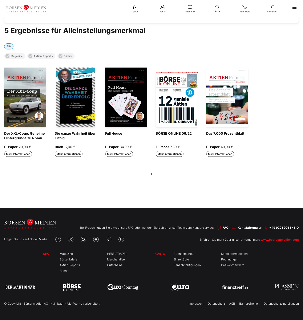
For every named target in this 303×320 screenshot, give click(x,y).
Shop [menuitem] (135, 8)
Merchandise (116, 259)
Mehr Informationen (18, 153)
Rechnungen (229, 259)
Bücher (65, 56)
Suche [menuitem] (217, 8)
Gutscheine (114, 265)
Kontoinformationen (234, 253)
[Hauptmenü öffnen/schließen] (294, 8)
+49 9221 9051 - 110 (284, 227)
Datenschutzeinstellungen (281, 303)
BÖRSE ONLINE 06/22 (174, 133)
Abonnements (183, 253)
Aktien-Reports (40, 56)
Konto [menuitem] (162, 8)
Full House (113, 133)
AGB (232, 303)
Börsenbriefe (68, 259)
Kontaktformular (250, 227)
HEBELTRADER (117, 253)
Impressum (196, 303)
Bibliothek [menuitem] (190, 8)
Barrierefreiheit (249, 303)
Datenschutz (216, 303)
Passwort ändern (232, 265)
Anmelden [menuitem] (272, 8)
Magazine (14, 56)
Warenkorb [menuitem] (244, 8)
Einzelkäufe (181, 259)
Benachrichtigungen (187, 265)
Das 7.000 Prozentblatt (225, 133)
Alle (9, 46)
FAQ (226, 227)
